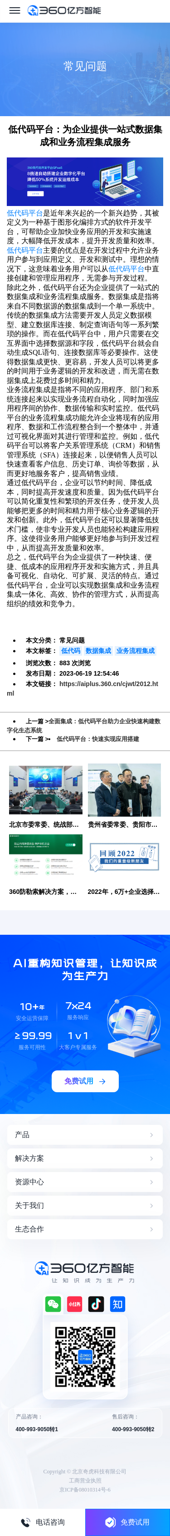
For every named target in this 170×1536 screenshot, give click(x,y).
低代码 (70, 650)
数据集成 (98, 650)
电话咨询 (42, 1522)
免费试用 (127, 1522)
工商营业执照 (85, 1480)
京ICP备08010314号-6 (85, 1490)
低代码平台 (25, 213)
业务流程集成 (136, 650)
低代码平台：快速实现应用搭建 (98, 739)
